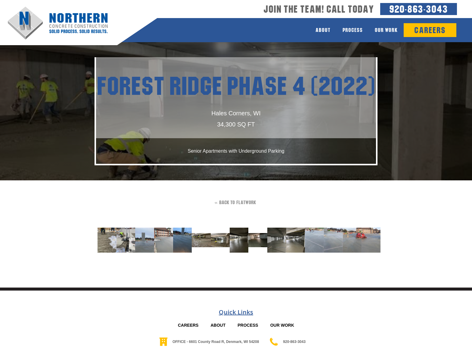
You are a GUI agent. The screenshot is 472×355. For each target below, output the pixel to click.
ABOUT (217, 325)
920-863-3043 (418, 9)
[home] (54, 23)
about (323, 30)
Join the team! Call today (318, 9)
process (353, 30)
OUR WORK (282, 325)
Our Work (386, 30)
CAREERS (188, 325)
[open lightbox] (104, 240)
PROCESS (248, 325)
